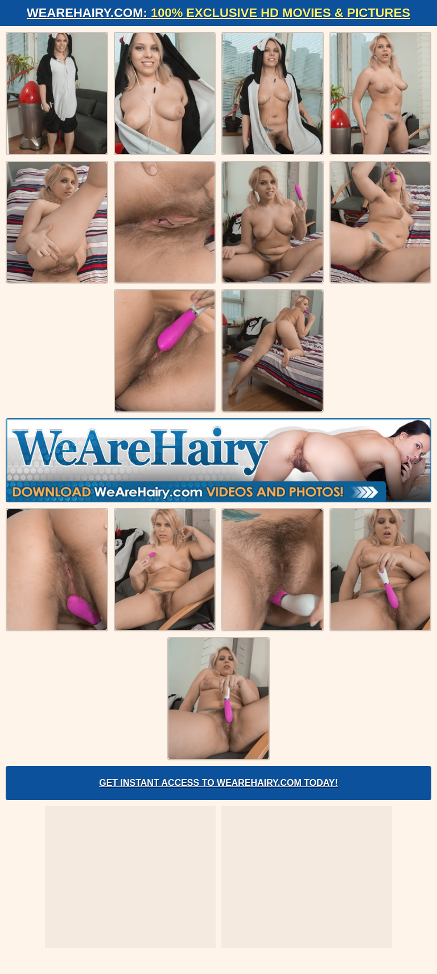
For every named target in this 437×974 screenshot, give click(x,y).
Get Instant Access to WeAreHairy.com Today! (218, 783)
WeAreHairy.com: (218, 13)
